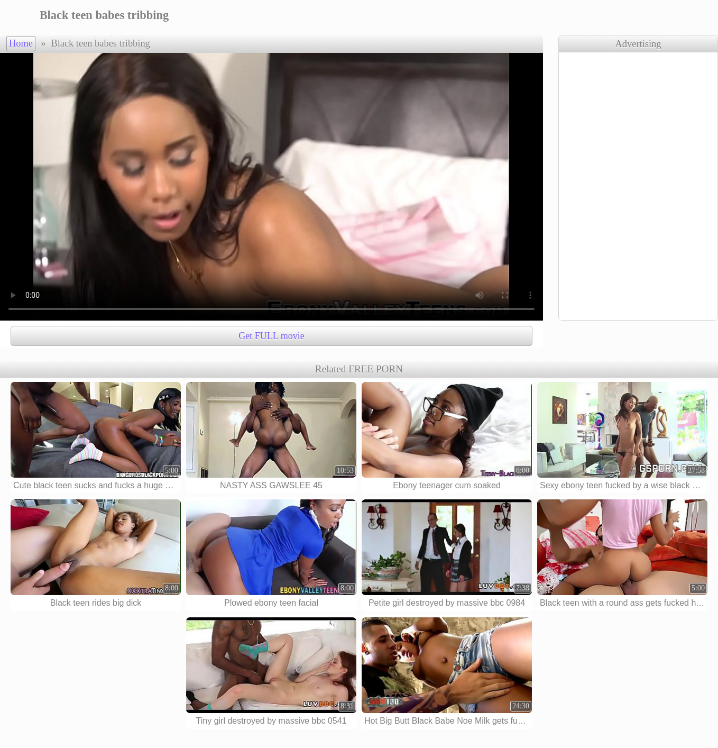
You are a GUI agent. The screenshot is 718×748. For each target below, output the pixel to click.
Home (21, 43)
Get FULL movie (271, 336)
